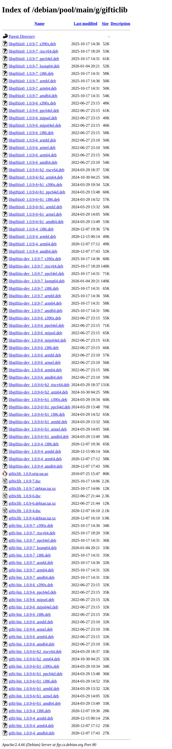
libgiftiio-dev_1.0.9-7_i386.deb (33, 288)
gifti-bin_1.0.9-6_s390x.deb (31, 585)
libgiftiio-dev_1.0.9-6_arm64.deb (35, 370)
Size (105, 23)
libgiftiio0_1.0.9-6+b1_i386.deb (34, 199)
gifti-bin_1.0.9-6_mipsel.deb (31, 600)
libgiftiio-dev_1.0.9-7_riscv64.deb (36, 266)
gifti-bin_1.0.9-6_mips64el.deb (33, 607)
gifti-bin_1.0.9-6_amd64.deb (31, 644)
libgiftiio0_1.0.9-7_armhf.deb (32, 81)
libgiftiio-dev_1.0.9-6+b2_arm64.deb (38, 392)
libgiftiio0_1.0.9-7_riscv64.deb (33, 51)
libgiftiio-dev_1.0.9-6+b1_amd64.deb (38, 437)
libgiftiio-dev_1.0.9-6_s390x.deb (35, 318)
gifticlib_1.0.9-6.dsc (25, 496)
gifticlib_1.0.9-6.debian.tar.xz (32, 503)
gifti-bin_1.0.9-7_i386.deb (30, 555)
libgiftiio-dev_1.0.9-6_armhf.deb (35, 355)
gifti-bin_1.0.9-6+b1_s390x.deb (34, 666)
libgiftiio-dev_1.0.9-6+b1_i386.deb (37, 414)
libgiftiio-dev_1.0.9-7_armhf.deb (35, 296)
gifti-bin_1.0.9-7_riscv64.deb (32, 533)
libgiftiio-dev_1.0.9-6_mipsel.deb (35, 333)
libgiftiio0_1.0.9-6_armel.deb (32, 148)
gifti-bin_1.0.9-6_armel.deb (31, 629)
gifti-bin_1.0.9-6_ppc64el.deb (32, 592)
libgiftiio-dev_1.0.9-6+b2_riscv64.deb (39, 385)
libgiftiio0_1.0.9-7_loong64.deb (34, 66)
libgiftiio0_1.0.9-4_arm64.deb (33, 244)
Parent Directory (22, 36)
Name (39, 23)
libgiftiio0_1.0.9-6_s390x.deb (32, 103)
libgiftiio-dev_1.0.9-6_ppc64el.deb (36, 325)
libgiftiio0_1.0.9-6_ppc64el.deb (34, 110)
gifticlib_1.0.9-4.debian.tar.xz (32, 518)
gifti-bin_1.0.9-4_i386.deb (30, 711)
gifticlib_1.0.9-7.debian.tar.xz (32, 488)
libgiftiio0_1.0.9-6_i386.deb (31, 133)
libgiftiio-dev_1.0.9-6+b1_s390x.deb (38, 399)
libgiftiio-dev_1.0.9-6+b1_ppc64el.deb (39, 407)
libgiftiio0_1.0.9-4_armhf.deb (32, 236)
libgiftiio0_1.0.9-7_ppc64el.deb (34, 59)
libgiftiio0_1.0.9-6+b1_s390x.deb (35, 185)
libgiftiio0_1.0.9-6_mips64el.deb (35, 125)
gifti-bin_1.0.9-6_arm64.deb (31, 637)
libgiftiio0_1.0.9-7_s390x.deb (32, 44)
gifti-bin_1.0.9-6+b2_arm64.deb (34, 659)
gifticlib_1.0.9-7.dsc (25, 481)
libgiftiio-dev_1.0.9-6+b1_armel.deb (38, 429)
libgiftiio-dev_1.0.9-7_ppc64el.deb (36, 273)
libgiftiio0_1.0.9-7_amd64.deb (33, 96)
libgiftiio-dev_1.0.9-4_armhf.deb (35, 451)
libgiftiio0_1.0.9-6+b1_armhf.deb (35, 207)
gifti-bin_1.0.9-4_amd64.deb (31, 733)
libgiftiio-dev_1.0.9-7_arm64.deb (35, 303)
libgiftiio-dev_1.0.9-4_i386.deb (33, 444)
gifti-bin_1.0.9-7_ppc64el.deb (32, 540)
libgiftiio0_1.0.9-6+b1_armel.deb (35, 214)
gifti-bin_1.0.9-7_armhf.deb (31, 563)
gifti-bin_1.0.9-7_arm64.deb (31, 570)
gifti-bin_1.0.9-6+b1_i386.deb (33, 681)
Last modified (85, 23)
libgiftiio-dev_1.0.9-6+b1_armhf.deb (38, 422)
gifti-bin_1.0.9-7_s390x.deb (31, 525)
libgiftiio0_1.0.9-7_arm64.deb (33, 88)
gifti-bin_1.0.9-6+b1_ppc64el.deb (35, 674)
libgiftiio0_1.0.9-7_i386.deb (31, 73)
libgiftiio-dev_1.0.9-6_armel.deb (34, 362)
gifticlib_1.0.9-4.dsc (25, 511)
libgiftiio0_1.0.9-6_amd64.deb (33, 162)
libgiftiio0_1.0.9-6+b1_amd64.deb (36, 222)
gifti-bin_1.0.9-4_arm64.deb (31, 726)
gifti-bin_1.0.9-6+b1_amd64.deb (34, 703)
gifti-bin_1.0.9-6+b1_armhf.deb (34, 689)
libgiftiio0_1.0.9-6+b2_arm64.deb (36, 177)
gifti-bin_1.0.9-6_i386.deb (30, 614)
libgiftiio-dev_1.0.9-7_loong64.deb (36, 281)
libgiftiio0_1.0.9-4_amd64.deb (33, 251)
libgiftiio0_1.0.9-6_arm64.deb (33, 155)
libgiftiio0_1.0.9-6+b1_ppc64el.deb (37, 192)
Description (120, 23)
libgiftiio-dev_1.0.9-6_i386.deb (33, 348)
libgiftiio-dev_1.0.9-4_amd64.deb (35, 466)
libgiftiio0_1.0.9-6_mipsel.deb (33, 118)
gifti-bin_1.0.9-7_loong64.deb (33, 548)
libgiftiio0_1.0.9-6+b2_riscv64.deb (36, 170)
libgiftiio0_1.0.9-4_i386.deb (31, 229)
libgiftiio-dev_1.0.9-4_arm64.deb (35, 459)
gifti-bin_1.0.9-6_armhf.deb (31, 622)
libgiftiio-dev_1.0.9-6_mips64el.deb (37, 340)
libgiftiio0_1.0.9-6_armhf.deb (32, 140)
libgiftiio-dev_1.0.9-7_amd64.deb (35, 311)
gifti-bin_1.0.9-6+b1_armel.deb (34, 696)
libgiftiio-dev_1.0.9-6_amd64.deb (35, 377)
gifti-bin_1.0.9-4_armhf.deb (31, 718)
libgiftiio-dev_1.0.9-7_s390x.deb (35, 259)
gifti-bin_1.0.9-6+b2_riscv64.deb (35, 651)
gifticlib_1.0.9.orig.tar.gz (28, 474)
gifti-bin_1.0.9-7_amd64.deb (31, 577)
